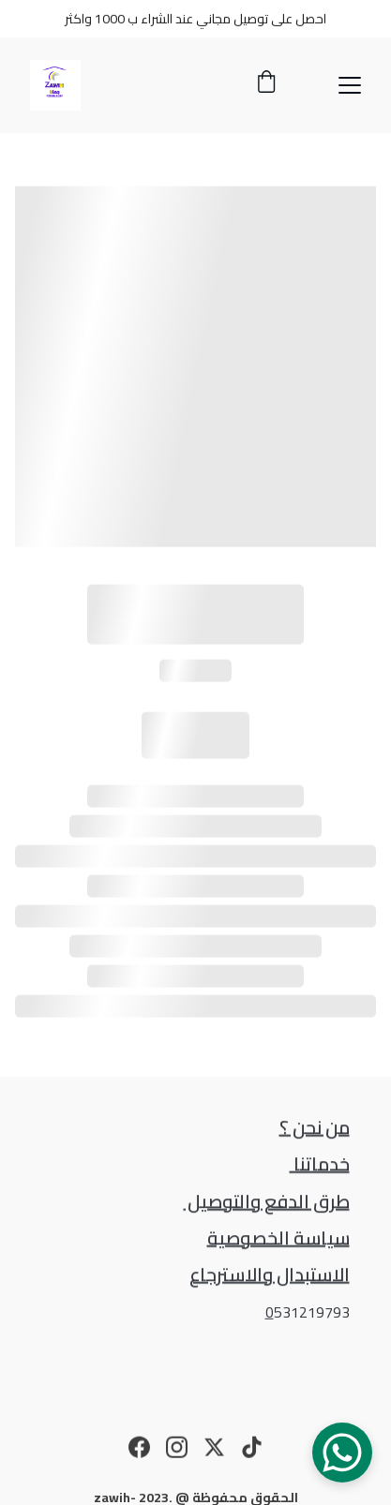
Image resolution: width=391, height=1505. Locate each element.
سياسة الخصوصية (278, 1238)
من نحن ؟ (314, 1127)
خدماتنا (320, 1164)
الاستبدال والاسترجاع (269, 1275)
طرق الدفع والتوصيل (267, 1202)
